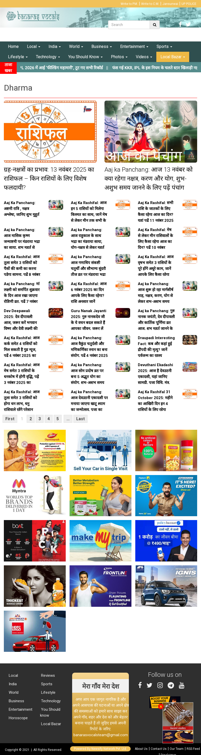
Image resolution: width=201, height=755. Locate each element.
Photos (119, 56)
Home (13, 46)
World (76, 46)
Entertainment (134, 46)
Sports (164, 46)
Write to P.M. (129, 4)
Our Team (177, 749)
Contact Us (159, 749)
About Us (141, 749)
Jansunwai (170, 4)
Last (80, 418)
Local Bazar (172, 56)
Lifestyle (18, 56)
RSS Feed (193, 749)
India (55, 46)
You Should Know (85, 56)
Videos (144, 56)
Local (33, 46)
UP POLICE (188, 4)
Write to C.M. (150, 4)
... (68, 418)
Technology (48, 56)
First (9, 418)
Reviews (47, 675)
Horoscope (18, 718)
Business (101, 46)
